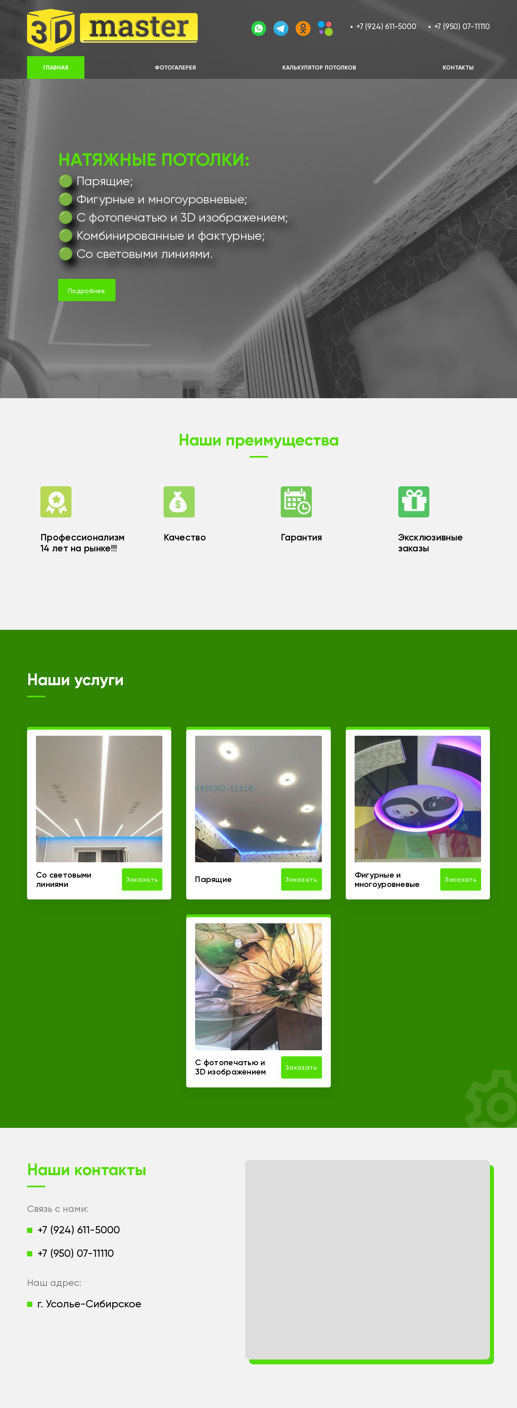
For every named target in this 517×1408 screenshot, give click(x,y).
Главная (55, 67)
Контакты (458, 67)
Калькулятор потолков (319, 67)
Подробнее (86, 291)
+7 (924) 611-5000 (386, 26)
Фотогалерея (175, 67)
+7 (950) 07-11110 (462, 26)
